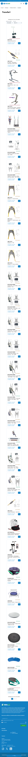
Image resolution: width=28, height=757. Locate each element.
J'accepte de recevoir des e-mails (8, 720)
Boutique (6, 7)
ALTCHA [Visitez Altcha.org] (25, 723)
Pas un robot (5, 722)
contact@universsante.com (11, 746)
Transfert (19, 7)
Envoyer (23, 725)
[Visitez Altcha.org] (25, 722)
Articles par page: (9, 21)
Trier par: (14, 21)
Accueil (2, 7)
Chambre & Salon (13, 7)
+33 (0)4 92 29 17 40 (10, 745)
